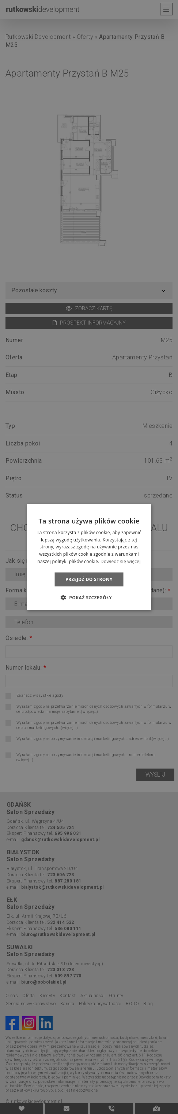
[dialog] (89, 557)
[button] (89, 597)
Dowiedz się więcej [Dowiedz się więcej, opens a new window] (121, 561)
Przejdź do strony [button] (89, 579)
